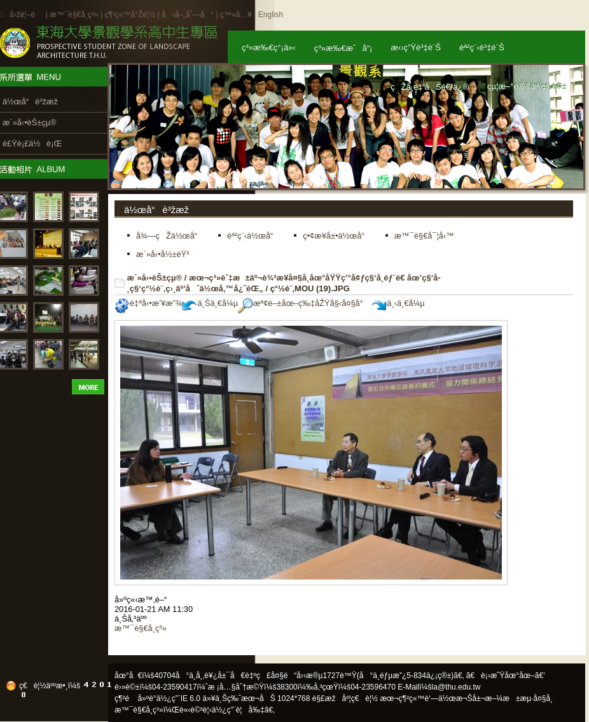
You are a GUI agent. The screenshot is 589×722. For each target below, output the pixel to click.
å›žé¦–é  (26, 14)
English (270, 14)
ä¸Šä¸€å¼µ (210, 303)
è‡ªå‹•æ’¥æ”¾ (148, 303)
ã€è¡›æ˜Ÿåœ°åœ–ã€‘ (505, 675)
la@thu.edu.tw (456, 687)
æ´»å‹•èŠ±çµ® (155, 277)
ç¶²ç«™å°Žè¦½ (129, 14)
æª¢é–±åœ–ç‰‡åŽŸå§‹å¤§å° (304, 303)
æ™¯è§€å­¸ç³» (75, 14)
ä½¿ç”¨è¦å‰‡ (238, 709)
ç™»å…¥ (236, 14)
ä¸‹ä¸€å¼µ (397, 303)
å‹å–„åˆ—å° (188, 14)
